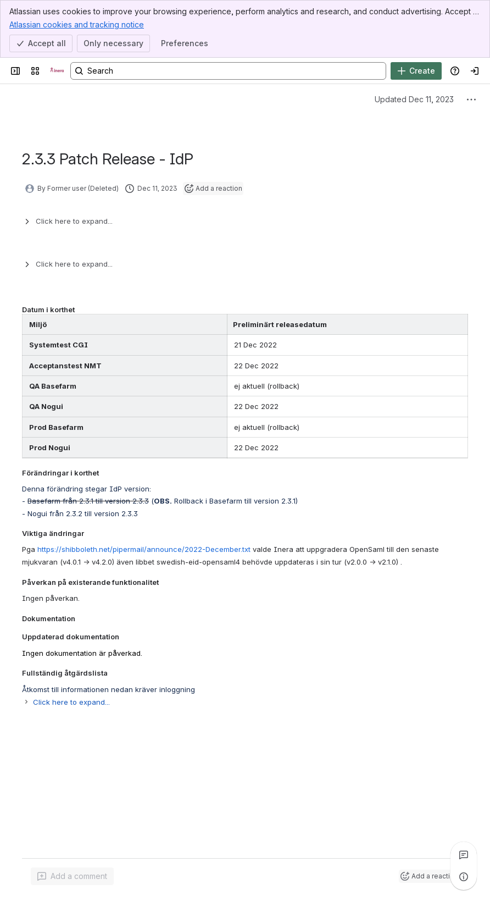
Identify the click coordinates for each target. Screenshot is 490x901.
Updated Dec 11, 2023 (414, 99)
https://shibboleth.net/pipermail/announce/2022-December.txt (143, 549)
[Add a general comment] (72, 876)
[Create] (416, 71)
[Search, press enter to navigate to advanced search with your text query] (228, 71)
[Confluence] (57, 71)
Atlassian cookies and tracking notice (76, 24)
